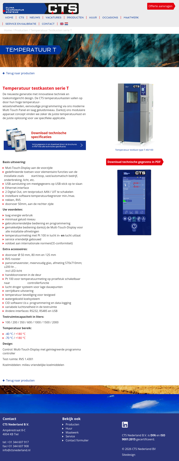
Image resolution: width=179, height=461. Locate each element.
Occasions (110, 17)
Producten (75, 17)
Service (70, 436)
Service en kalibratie (20, 23)
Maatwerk (131, 17)
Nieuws (35, 17)
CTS (21, 17)
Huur (93, 17)
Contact (48, 23)
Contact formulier (77, 440)
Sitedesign (128, 455)
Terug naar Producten (20, 73)
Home (9, 17)
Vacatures (53, 17)
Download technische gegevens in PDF (134, 162)
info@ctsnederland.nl (16, 450)
